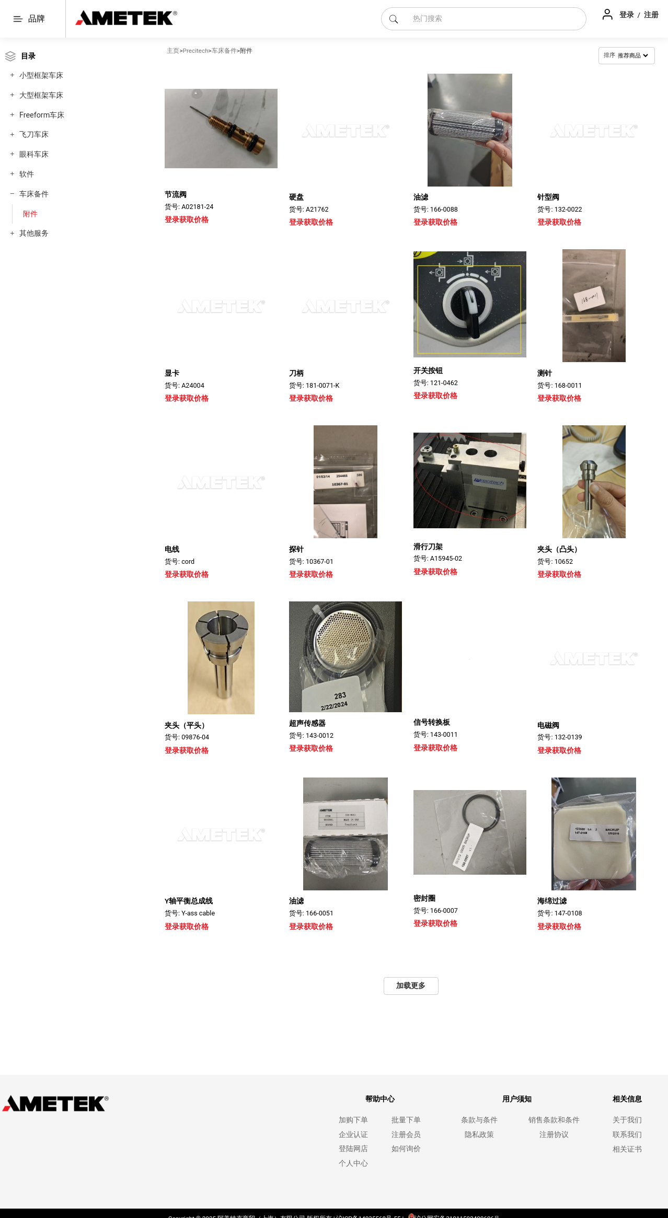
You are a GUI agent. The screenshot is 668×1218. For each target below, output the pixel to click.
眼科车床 (34, 154)
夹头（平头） (187, 722)
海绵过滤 (552, 898)
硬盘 (296, 197)
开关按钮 (428, 370)
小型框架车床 (41, 75)
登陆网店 (353, 1148)
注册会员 (406, 1134)
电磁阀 (548, 725)
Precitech (196, 50)
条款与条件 (479, 1120)
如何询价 (406, 1148)
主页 (173, 50)
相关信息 (627, 1099)
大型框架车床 (41, 95)
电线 (172, 549)
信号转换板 (431, 722)
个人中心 (353, 1163)
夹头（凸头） (559, 546)
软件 (26, 174)
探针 (296, 549)
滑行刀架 (428, 546)
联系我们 (627, 1134)
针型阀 (548, 197)
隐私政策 (479, 1134)
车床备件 (34, 194)
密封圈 (424, 898)
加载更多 (410, 985)
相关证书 (627, 1149)
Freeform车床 (41, 115)
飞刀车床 (34, 134)
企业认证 (353, 1134)
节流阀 (176, 194)
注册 (651, 14)
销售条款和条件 (554, 1120)
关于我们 (627, 1120)
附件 (30, 214)
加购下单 (353, 1120)
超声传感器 (307, 722)
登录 (627, 14)
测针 (544, 373)
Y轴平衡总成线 (189, 901)
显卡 (172, 373)
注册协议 (554, 1134)
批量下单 (406, 1120)
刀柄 (296, 373)
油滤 (420, 197)
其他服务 (34, 233)
